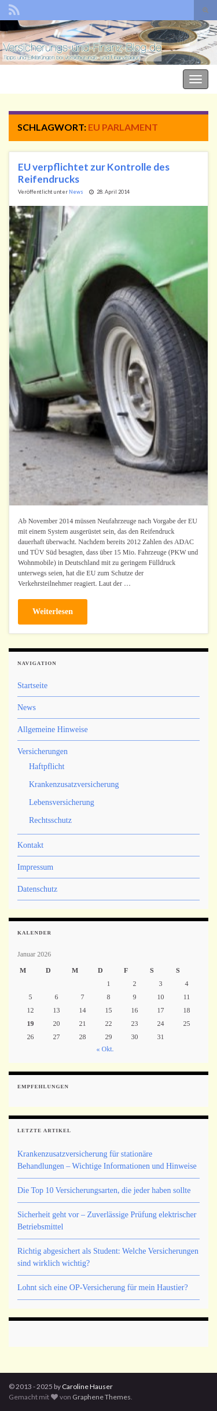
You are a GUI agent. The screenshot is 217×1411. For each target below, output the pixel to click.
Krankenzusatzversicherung (74, 784)
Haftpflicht (46, 766)
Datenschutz (37, 889)
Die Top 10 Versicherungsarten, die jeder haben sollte (103, 1190)
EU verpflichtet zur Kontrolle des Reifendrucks (94, 173)
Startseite (32, 685)
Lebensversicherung (61, 802)
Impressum (35, 867)
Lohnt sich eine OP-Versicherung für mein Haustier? (102, 1287)
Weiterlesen (52, 611)
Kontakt (30, 845)
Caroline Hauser (87, 1386)
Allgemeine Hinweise (52, 729)
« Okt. (105, 1049)
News (76, 192)
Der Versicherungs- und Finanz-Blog (65, 77)
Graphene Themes (101, 1396)
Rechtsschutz (50, 820)
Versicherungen (42, 751)
